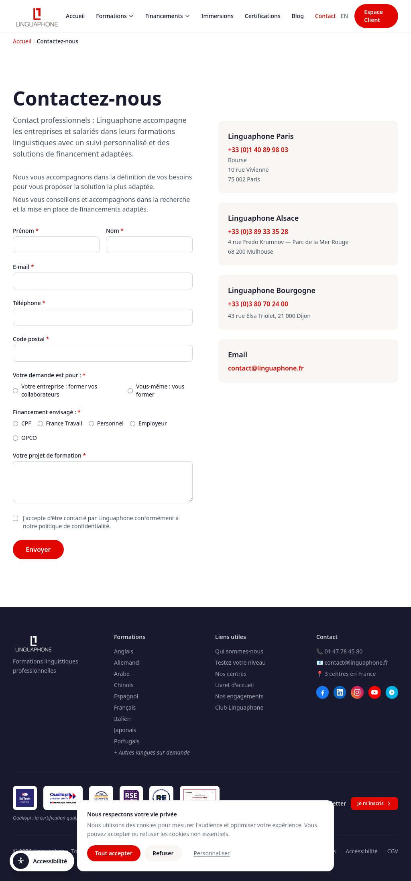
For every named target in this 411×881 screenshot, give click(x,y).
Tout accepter (113, 856)
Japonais (125, 730)
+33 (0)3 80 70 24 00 (258, 304)
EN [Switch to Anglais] (344, 16)
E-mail (23, 267)
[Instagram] (357, 692)
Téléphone (29, 303)
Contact (325, 16)
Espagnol (126, 696)
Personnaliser (212, 856)
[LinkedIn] (340, 692)
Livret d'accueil (234, 685)
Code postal (31, 339)
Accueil (75, 16)
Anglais (123, 651)
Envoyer (38, 549)
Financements (167, 16)
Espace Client (373, 16)
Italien (122, 718)
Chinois (124, 685)
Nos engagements (239, 696)
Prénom (26, 230)
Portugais (126, 741)
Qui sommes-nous (239, 651)
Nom (115, 230)
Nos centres (230, 674)
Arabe (122, 674)
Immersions (217, 16)
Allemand (126, 662)
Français (125, 707)
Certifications (263, 16)
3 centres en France (350, 674)
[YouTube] (374, 692)
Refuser (163, 856)
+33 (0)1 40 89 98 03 (258, 149)
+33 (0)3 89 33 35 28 (258, 231)
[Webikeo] (392, 692)
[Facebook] (322, 692)
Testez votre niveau (240, 662)
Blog (298, 16)
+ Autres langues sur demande (152, 752)
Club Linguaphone (239, 707)
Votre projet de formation (49, 455)
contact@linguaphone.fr (266, 368)
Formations (115, 16)
